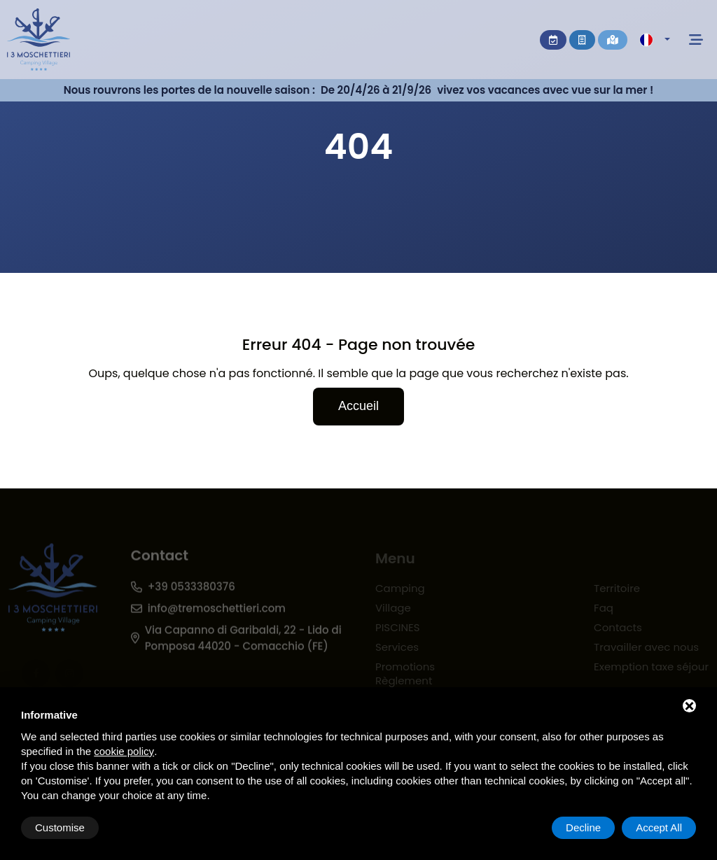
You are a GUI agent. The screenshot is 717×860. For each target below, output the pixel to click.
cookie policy (124, 751)
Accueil (358, 407)
